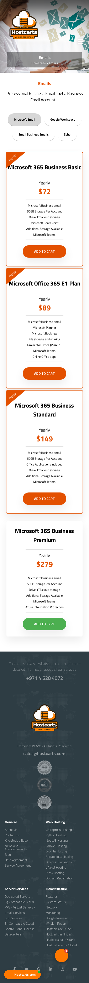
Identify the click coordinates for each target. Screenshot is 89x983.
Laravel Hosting (56, 846)
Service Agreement (18, 865)
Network (51, 907)
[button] (22, 974)
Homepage (38, 63)
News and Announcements (16, 847)
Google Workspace (62, 119)
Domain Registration (59, 878)
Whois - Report (56, 923)
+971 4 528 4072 (45, 678)
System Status (56, 902)
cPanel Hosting (56, 867)
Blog (8, 854)
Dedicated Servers (17, 896)
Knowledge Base (16, 840)
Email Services (15, 913)
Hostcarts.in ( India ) (59, 934)
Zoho (67, 134)
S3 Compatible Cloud (19, 902)
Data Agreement (16, 860)
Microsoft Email (24, 119)
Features (52, 896)
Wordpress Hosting (59, 829)
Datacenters (13, 934)
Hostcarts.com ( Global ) (62, 945)
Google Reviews (56, 918)
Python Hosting (56, 835)
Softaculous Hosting (59, 856)
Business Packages (59, 862)
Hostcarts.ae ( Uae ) (59, 929)
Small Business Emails (34, 134)
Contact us (12, 835)
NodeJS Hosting (57, 840)
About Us (11, 829)
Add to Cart (44, 261)
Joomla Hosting (56, 851)
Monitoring (53, 913)
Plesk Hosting (55, 873)
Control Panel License (20, 929)
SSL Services (13, 918)
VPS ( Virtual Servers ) (20, 907)
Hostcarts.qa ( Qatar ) (60, 939)
